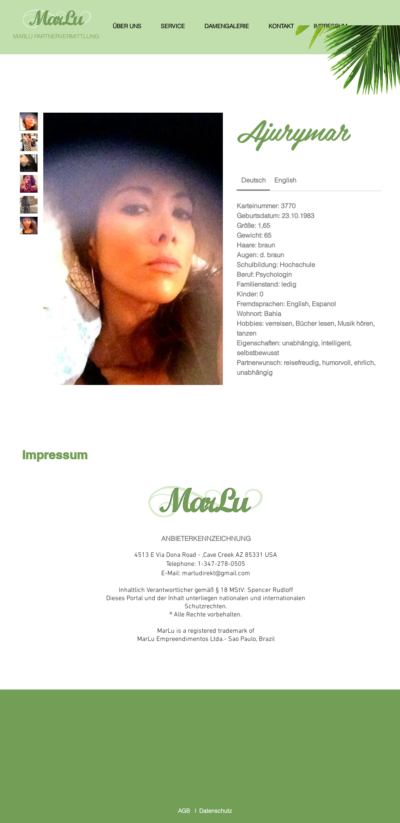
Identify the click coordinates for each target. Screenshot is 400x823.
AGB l (188, 810)
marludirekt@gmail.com (216, 573)
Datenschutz (215, 810)
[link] (253, 180)
